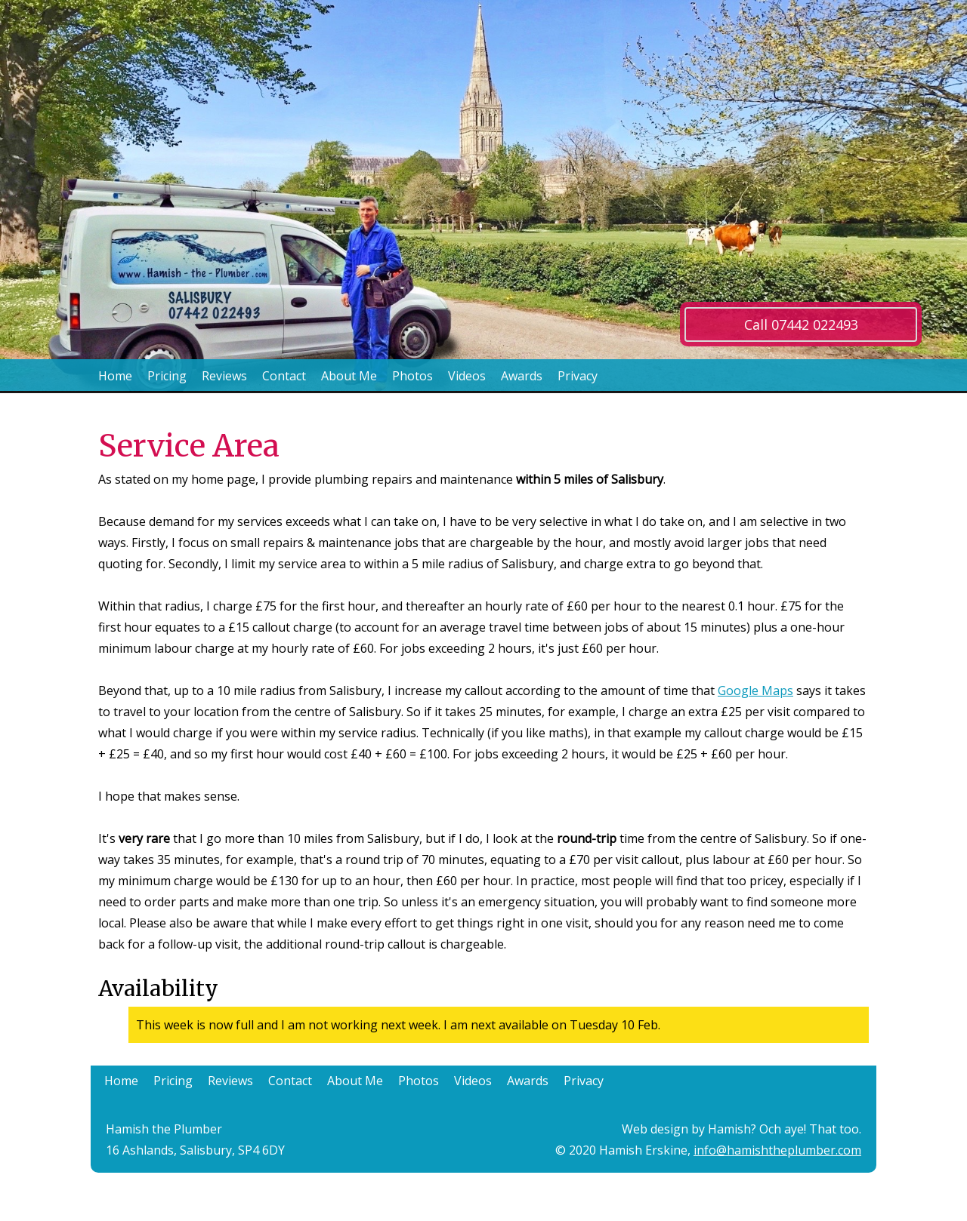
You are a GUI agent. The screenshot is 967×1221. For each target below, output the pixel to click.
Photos (412, 376)
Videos (467, 376)
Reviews (224, 376)
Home (115, 376)
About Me (349, 376)
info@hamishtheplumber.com (777, 1150)
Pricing (167, 376)
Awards (521, 376)
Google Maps (755, 690)
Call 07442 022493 (801, 324)
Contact (284, 376)
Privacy (578, 376)
